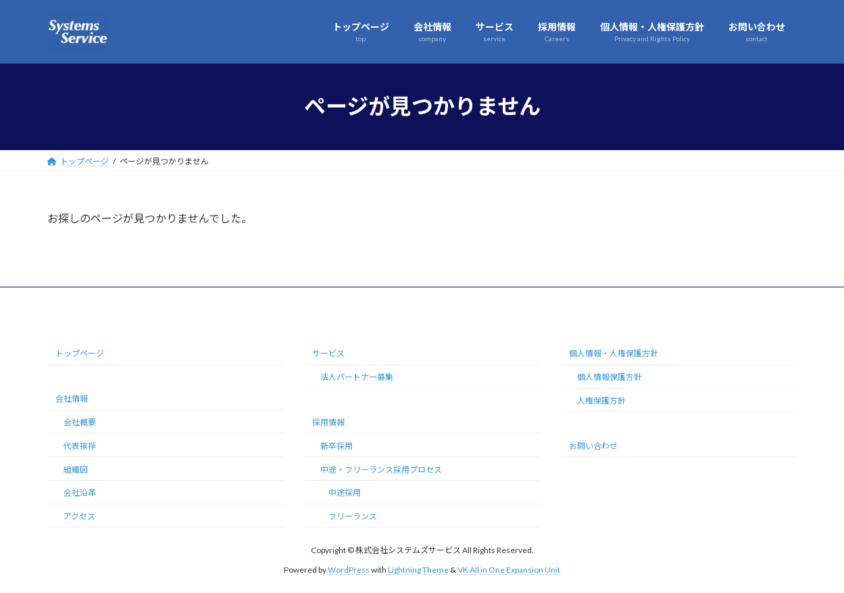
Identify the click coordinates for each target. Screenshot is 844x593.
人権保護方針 (601, 401)
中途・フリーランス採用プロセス (381, 469)
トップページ (79, 353)
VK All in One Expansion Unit (508, 570)
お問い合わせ (593, 446)
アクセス (79, 516)
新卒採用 (336, 446)
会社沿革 (80, 493)
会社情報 (71, 399)
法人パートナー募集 (356, 377)
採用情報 (328, 422)
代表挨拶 (80, 446)
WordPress (349, 570)
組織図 (76, 469)
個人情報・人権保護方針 (613, 353)
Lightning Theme (418, 570)
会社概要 (80, 422)
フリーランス (352, 516)
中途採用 (344, 493)
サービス (328, 353)
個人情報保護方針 (609, 377)
